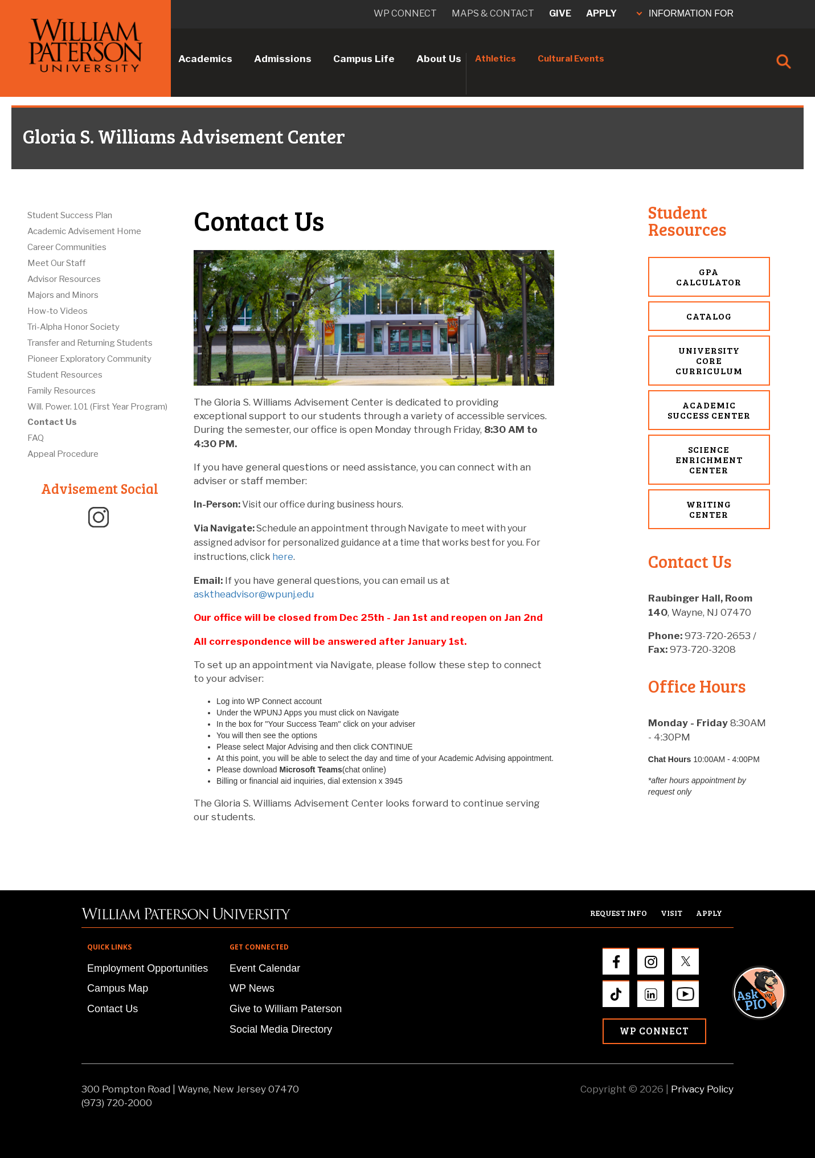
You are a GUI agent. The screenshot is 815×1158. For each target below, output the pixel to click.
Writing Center (708, 509)
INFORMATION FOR (685, 13)
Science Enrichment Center (709, 459)
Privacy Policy (702, 1089)
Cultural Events (571, 59)
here (282, 556)
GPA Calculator (709, 276)
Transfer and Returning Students (90, 342)
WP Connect (654, 1030)
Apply (601, 13)
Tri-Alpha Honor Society (73, 327)
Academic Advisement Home (84, 231)
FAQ (35, 438)
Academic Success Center (709, 410)
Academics (205, 58)
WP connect (405, 13)
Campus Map (117, 988)
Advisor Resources (64, 279)
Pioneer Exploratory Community (89, 358)
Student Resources (65, 374)
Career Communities (67, 247)
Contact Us (52, 422)
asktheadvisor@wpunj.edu (254, 594)
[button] (770, 786)
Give (560, 13)
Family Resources (61, 390)
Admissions (283, 58)
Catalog (709, 316)
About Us (438, 58)
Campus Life (364, 58)
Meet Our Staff (56, 263)
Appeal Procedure (63, 454)
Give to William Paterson (286, 1008)
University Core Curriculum (709, 360)
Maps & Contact (493, 13)
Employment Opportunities (147, 968)
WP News (252, 988)
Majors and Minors (63, 295)
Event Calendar (265, 968)
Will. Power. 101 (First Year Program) (97, 406)
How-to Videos (57, 311)
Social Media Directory (281, 1029)
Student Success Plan (69, 215)
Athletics (495, 59)
